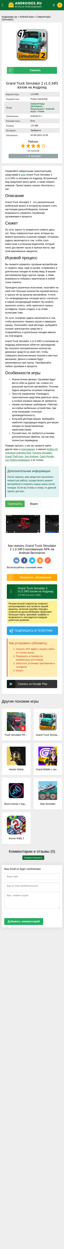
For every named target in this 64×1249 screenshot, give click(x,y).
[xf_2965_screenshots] (23, 524)
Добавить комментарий (24, 921)
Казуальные (37, 109)
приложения (28, 449)
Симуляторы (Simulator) (38, 105)
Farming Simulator (42, 452)
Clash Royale (47, 456)
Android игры (27, 16)
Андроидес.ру (9, 16)
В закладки (33, 156)
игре (23, 174)
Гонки (41, 111)
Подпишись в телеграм (30, 630)
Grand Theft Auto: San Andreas (21, 456)
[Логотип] (28, 5)
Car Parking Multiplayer (17, 460)
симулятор (31, 603)
